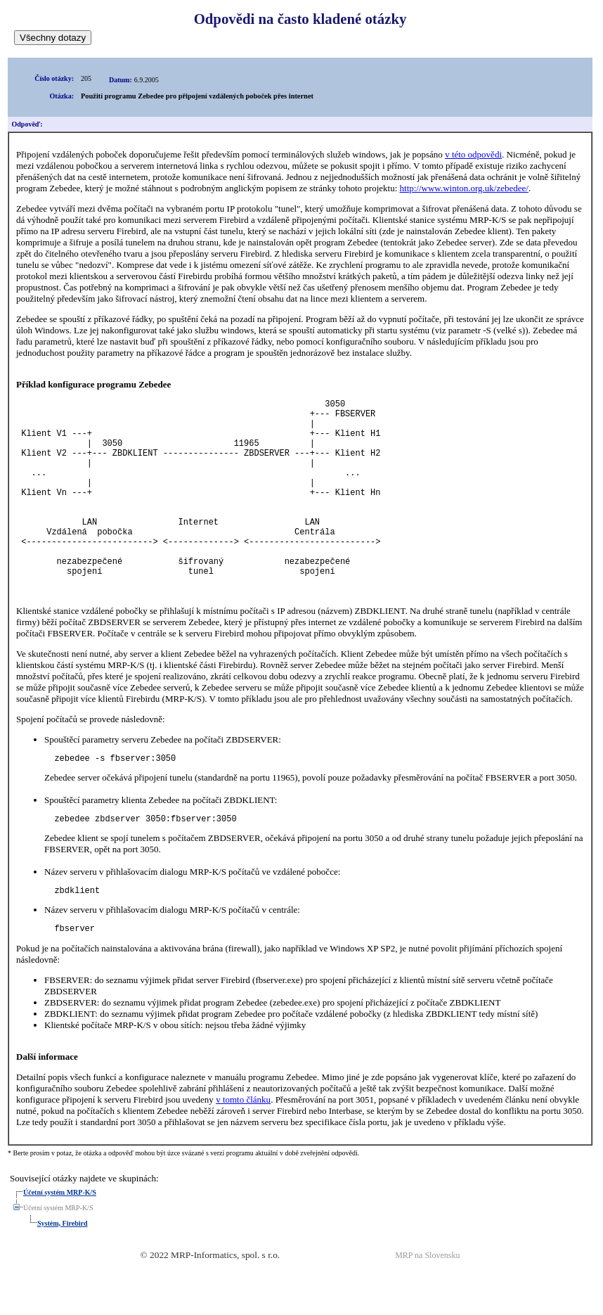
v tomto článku (243, 1146)
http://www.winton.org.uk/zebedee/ (464, 188)
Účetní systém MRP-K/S (59, 1239)
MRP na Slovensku (427, 1302)
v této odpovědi (473, 154)
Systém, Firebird (62, 1270)
